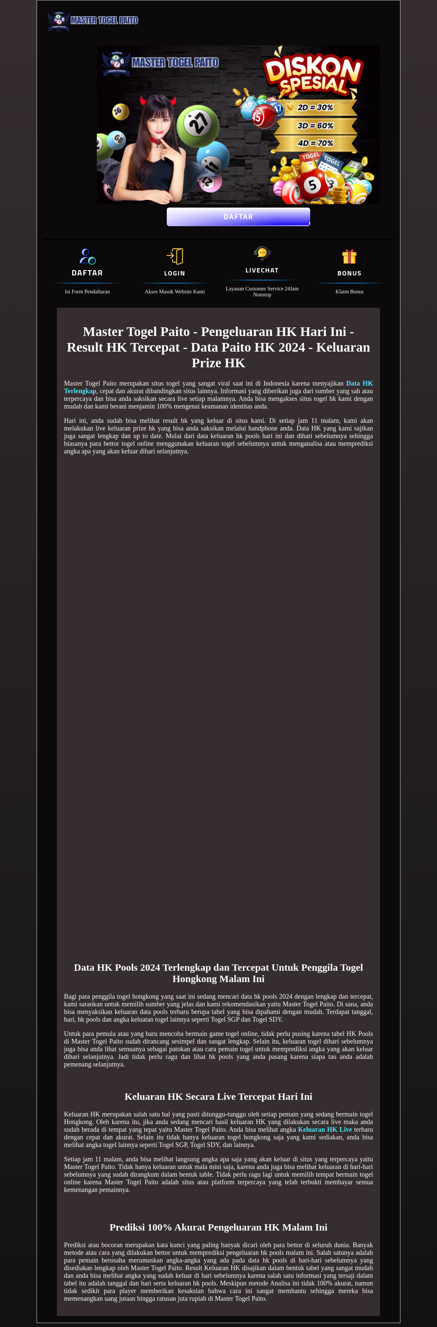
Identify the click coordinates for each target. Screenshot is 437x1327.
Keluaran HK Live (325, 1129)
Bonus (349, 273)
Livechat (262, 270)
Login (174, 273)
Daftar (238, 217)
